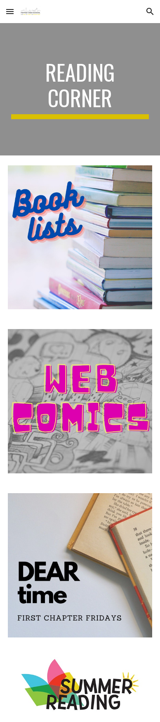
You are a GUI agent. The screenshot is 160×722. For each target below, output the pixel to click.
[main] (80, 89)
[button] (10, 11)
